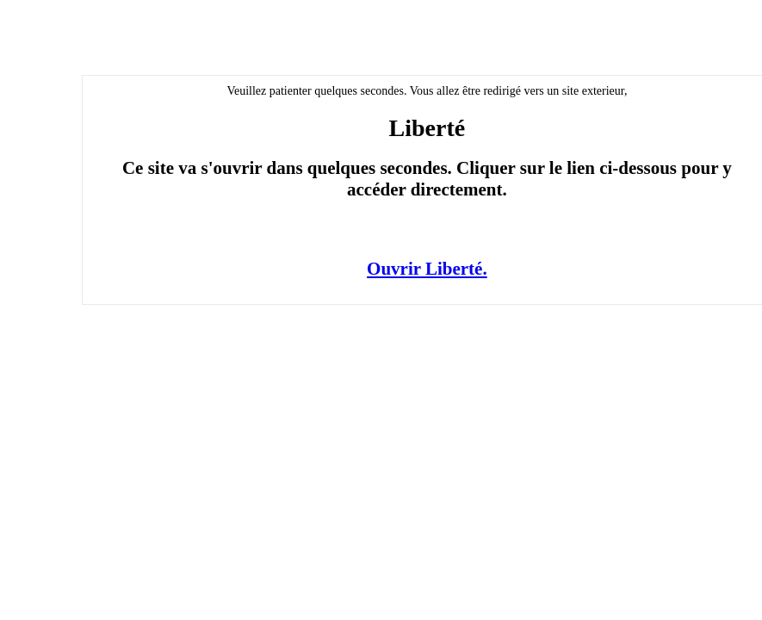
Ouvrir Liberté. (427, 268)
